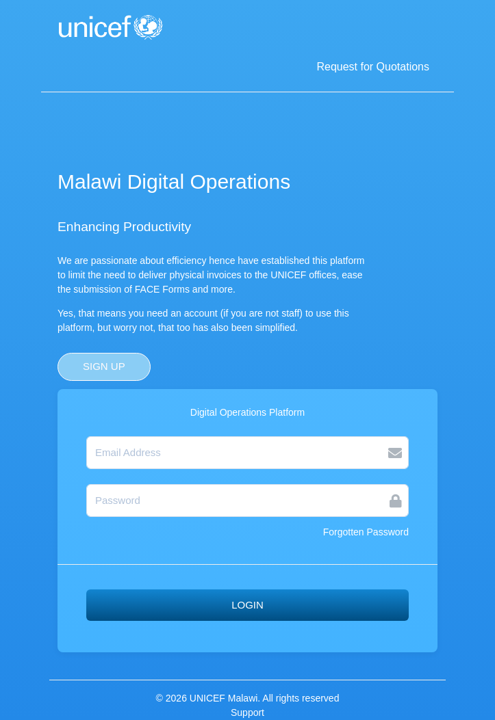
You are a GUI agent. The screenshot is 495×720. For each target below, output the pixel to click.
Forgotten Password (366, 531)
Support (247, 712)
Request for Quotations (372, 66)
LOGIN (247, 605)
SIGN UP (104, 366)
